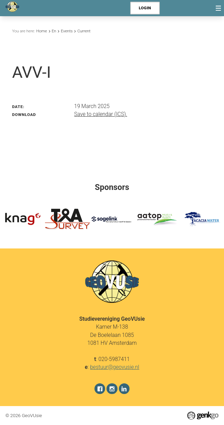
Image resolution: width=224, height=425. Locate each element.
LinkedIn (124, 388)
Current (83, 31)
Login (145, 8)
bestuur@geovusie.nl (114, 367)
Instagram (112, 388)
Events (66, 31)
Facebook (99, 388)
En (54, 31)
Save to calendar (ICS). (100, 114)
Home (41, 31)
